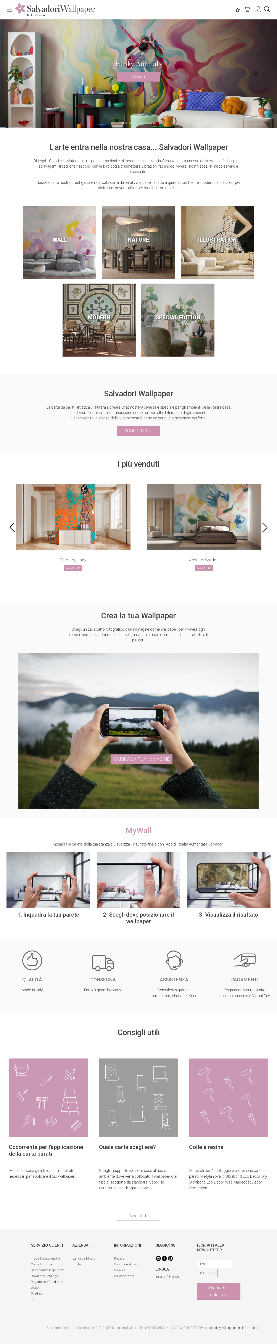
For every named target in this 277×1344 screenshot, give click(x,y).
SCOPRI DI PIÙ (138, 430)
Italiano (161, 1276)
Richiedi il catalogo (219, 1291)
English (174, 1276)
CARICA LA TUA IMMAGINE (142, 759)
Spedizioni (38, 1293)
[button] (21, 73)
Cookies (119, 1270)
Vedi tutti (138, 1215)
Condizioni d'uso (125, 1264)
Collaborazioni (124, 1276)
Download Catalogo (44, 1276)
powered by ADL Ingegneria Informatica (231, 1328)
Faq (33, 1299)
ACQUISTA (73, 568)
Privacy (119, 1258)
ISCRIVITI (207, 1273)
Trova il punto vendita (45, 1258)
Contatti (77, 1264)
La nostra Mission (84, 1258)
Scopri (138, 76)
